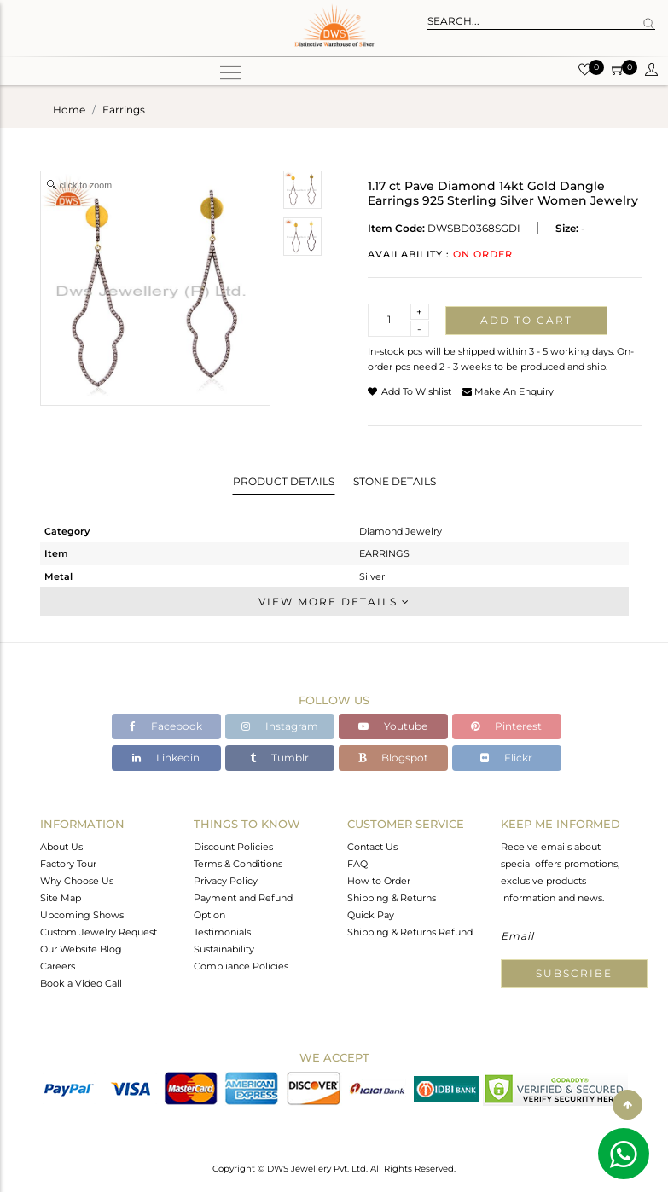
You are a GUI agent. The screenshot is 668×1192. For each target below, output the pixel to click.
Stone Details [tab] (394, 481)
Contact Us (372, 847)
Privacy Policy (226, 881)
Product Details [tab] (283, 481)
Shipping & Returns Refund (410, 932)
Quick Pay (370, 915)
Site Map (60, 898)
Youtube (392, 726)
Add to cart (526, 320)
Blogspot (393, 757)
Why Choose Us (76, 881)
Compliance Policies (241, 966)
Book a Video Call (81, 983)
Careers (57, 966)
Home (69, 109)
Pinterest (506, 726)
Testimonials (222, 932)
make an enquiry (508, 391)
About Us (61, 847)
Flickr (506, 757)
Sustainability (224, 949)
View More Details (334, 601)
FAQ (357, 864)
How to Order (378, 881)
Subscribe (574, 973)
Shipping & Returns (391, 898)
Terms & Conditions (238, 864)
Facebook (166, 726)
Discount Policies (233, 847)
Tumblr (279, 757)
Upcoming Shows (82, 915)
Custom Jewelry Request (98, 932)
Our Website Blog (81, 949)
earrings (123, 109)
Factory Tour (68, 864)
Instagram (279, 726)
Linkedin (166, 757)
